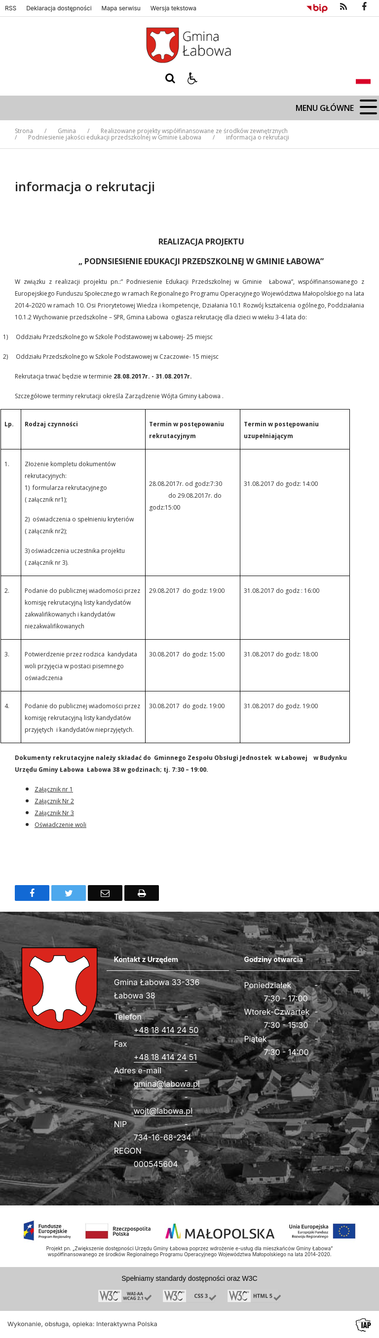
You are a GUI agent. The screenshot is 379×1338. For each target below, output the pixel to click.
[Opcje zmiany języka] (363, 78)
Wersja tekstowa (173, 8)
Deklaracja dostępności (58, 8)
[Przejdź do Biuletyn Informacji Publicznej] (317, 7)
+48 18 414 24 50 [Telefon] (166, 1030)
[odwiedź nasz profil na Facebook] (364, 7)
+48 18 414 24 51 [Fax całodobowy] (165, 1057)
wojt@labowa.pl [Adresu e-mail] (163, 1111)
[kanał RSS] (343, 7)
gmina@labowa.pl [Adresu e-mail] (167, 1084)
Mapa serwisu (121, 8)
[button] (192, 78)
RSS (10, 8)
